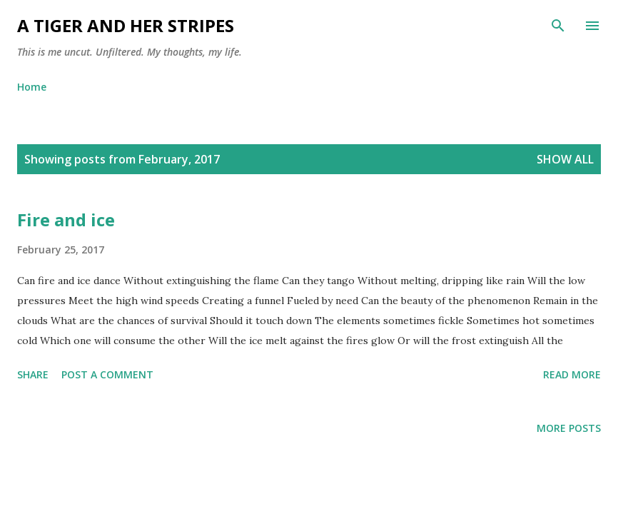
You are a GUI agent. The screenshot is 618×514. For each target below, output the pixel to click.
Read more (572, 374)
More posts (569, 428)
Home (31, 87)
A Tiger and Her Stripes (125, 25)
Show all (565, 159)
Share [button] (33, 374)
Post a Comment (107, 374)
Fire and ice (66, 219)
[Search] (558, 25)
